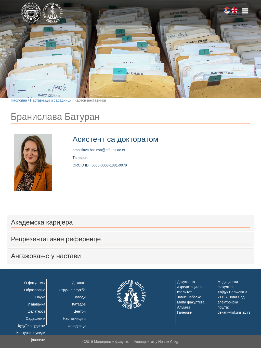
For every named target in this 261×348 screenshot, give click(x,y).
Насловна (19, 100)
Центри (79, 311)
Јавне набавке (189, 297)
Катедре (79, 304)
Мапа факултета (190, 302)
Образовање (34, 290)
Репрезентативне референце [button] (56, 239)
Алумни (183, 307)
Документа (186, 282)
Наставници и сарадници (51, 100)
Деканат (79, 283)
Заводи (80, 297)
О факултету (34, 283)
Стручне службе (72, 290)
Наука (40, 297)
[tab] (130, 222)
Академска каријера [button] (42, 222)
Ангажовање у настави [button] (46, 256)
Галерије (184, 312)
